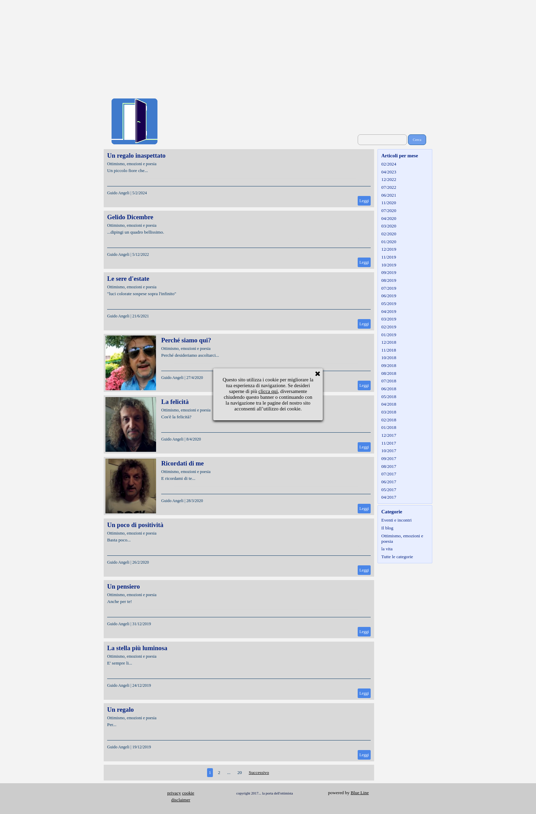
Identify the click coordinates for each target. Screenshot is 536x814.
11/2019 (388, 257)
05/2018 (388, 396)
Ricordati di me (182, 463)
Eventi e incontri (396, 520)
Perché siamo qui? (186, 340)
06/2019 (388, 295)
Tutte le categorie (397, 556)
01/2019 (388, 334)
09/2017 (388, 458)
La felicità (175, 401)
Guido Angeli (118, 193)
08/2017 (388, 466)
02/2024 (388, 164)
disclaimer (180, 799)
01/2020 (388, 241)
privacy (174, 793)
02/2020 (388, 233)
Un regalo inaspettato (136, 155)
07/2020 (388, 210)
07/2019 (388, 288)
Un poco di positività (135, 524)
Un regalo (120, 709)
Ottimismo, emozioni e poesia (131, 163)
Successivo (259, 772)
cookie (188, 793)
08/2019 (388, 280)
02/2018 (388, 419)
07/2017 (388, 473)
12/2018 (388, 342)
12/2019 (388, 249)
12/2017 (388, 435)
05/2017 (388, 489)
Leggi (364, 200)
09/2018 (388, 365)
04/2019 (388, 311)
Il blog (387, 527)
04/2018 (388, 404)
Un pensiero (123, 586)
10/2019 (388, 264)
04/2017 (388, 497)
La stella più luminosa (137, 648)
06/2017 (388, 481)
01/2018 (388, 427)
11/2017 (388, 443)
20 (239, 772)
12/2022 (388, 179)
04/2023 (388, 171)
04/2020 (388, 218)
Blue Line (359, 792)
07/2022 (388, 187)
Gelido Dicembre (130, 217)
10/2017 (388, 450)
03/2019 (388, 318)
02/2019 (388, 326)
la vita (387, 548)
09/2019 (388, 272)
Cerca (417, 140)
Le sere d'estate (128, 278)
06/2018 (388, 388)
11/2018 (388, 350)
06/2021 (388, 195)
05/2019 (388, 303)
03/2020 (388, 225)
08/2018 (388, 373)
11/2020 (388, 202)
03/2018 (388, 412)
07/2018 (388, 380)
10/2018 (388, 357)
